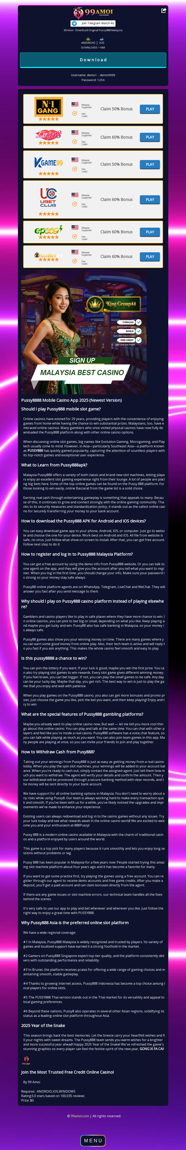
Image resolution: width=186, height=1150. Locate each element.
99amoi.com (80, 1116)
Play (150, 108)
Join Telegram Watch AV (93, 23)
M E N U (93, 1140)
